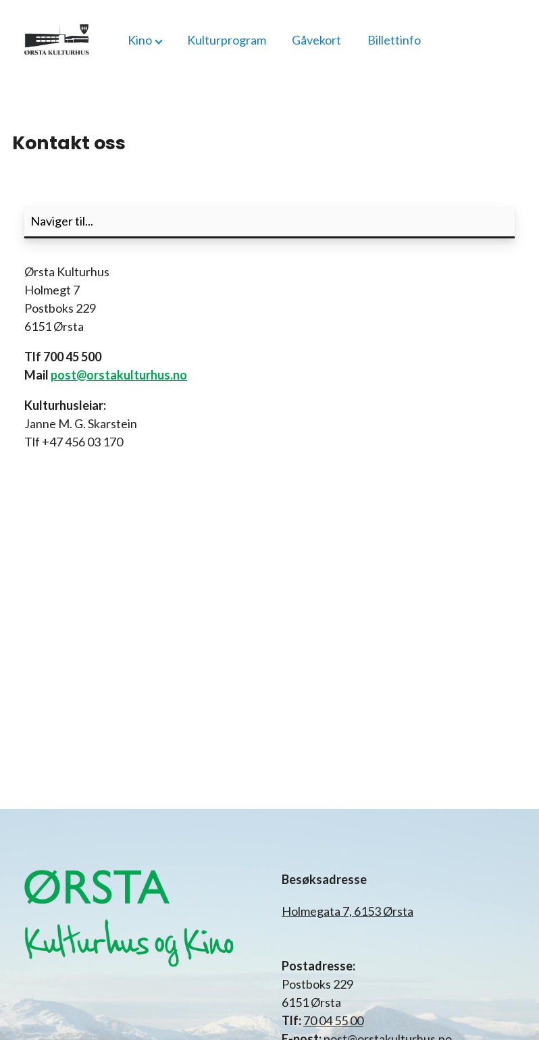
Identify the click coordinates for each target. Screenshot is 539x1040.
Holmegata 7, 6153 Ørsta (347, 911)
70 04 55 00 (333, 1020)
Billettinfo (394, 39)
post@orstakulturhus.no (119, 374)
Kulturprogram (226, 39)
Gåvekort (316, 39)
